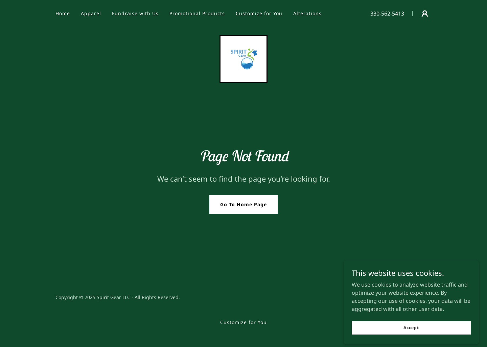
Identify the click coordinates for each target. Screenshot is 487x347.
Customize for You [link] (259, 13)
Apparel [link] (91, 13)
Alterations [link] (307, 13)
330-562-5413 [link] (387, 13)
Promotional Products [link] (197, 13)
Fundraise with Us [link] (135, 13)
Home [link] (62, 13)
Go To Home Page (243, 204)
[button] (425, 13)
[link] (243, 58)
